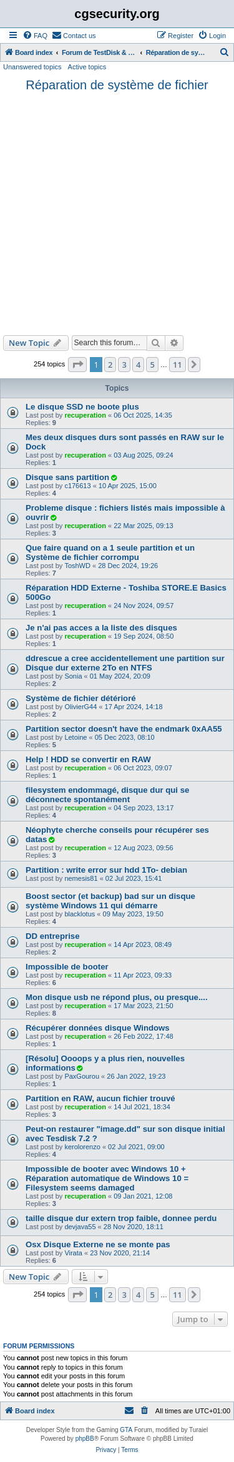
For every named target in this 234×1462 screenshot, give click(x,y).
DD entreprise (52, 936)
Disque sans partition (67, 477)
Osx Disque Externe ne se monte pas (98, 1244)
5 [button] (152, 364)
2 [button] (110, 364)
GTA (126, 1429)
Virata (73, 1253)
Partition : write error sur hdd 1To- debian (106, 870)
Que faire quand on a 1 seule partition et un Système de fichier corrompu (110, 552)
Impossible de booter (67, 966)
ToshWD (77, 565)
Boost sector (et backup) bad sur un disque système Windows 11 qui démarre (110, 900)
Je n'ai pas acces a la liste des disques (101, 627)
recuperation (85, 415)
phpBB (85, 1438)
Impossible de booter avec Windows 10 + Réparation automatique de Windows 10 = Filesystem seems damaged (107, 1178)
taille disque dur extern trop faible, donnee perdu (121, 1218)
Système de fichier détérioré (81, 698)
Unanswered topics (32, 67)
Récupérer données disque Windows (98, 1028)
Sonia (73, 676)
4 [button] (138, 364)
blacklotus (79, 914)
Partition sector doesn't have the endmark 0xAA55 (124, 728)
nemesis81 (80, 878)
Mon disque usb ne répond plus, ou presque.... (117, 997)
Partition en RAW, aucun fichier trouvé (100, 1098)
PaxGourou (81, 1076)
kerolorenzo (82, 1146)
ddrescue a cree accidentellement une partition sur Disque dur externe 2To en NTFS (125, 663)
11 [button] (177, 364)
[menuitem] (34, 35)
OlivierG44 (80, 706)
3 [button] (124, 364)
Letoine (75, 737)
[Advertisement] (117, 212)
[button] (77, 364)
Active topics (87, 67)
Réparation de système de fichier (117, 85)
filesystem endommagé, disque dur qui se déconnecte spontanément (107, 794)
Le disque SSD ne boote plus (82, 406)
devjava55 (79, 1226)
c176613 (77, 485)
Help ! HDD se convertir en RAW (88, 759)
